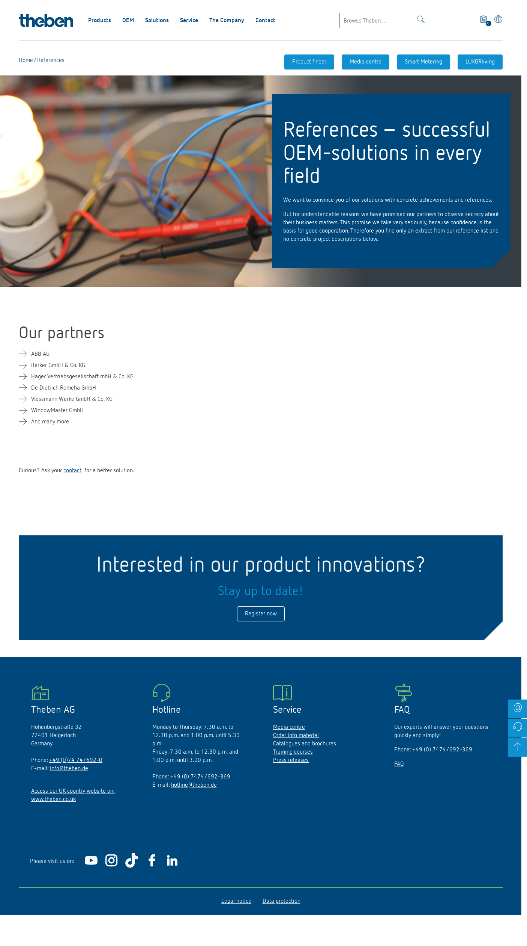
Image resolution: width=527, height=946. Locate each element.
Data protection (281, 901)
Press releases (291, 760)
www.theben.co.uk (53, 799)
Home (26, 60)
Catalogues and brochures (304, 744)
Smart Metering (423, 62)
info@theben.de (69, 769)
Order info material (296, 736)
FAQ (399, 764)
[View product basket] (483, 20)
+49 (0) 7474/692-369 (200, 777)
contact (72, 471)
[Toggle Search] (420, 21)
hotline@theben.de (194, 785)
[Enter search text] (384, 20)
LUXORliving (480, 62)
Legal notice (236, 901)
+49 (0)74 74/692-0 (75, 760)
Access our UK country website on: (73, 791)
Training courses (293, 752)
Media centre (365, 62)
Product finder (309, 62)
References (50, 60)
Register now (261, 614)
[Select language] (497, 20)
